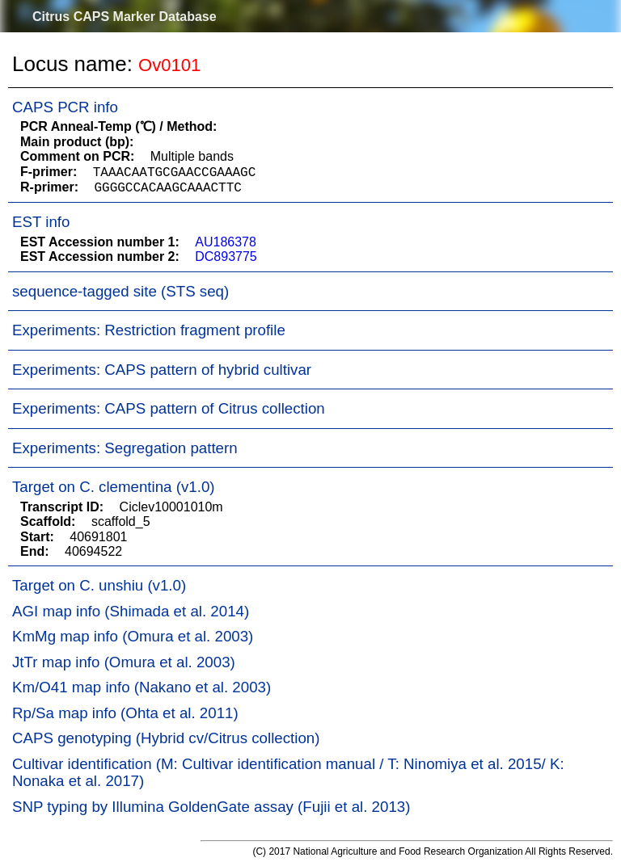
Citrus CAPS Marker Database (124, 16)
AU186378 (225, 242)
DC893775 (226, 256)
